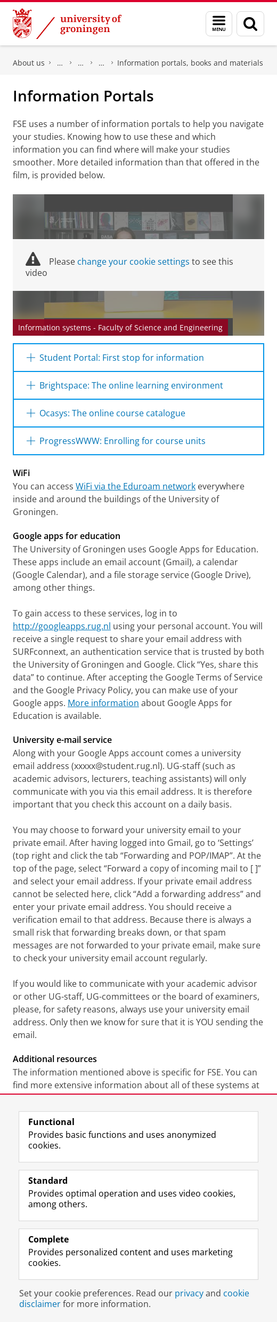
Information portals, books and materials (190, 63)
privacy (189, 1293)
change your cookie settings (133, 261)
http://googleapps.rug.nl (62, 626)
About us (29, 63)
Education (81, 63)
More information (103, 703)
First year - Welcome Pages (101, 63)
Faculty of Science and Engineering (60, 63)
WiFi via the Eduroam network (135, 486)
